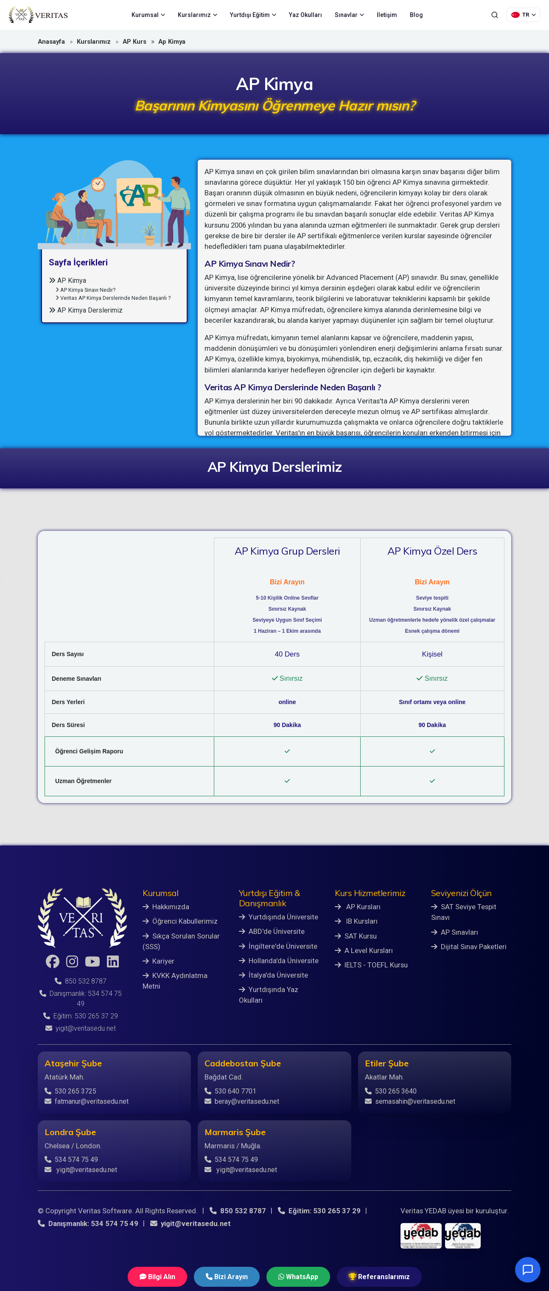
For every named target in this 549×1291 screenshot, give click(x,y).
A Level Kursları (364, 950)
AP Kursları (358, 906)
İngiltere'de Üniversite (278, 946)
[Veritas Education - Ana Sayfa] (38, 15)
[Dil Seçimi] (524, 15)
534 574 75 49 (71, 1160)
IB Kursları (356, 921)
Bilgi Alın (157, 1277)
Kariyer (158, 961)
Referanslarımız (379, 1277)
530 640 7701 (230, 1091)
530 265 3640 (391, 1091)
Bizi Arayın (227, 1277)
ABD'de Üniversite (272, 931)
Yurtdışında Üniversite (278, 917)
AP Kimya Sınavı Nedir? (85, 290)
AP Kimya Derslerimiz (86, 310)
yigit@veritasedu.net (80, 1028)
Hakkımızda (166, 906)
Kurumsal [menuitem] (148, 14)
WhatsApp (298, 1277)
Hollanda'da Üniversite (279, 960)
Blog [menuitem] (416, 14)
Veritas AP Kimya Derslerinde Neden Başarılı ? (113, 298)
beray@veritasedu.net (241, 1101)
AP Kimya (67, 280)
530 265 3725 (70, 1091)
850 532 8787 (80, 981)
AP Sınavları (454, 932)
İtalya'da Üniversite (273, 975)
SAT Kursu (356, 936)
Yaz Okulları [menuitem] (305, 14)
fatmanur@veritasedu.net (87, 1101)
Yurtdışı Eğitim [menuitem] (253, 14)
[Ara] (494, 14)
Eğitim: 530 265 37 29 (80, 1016)
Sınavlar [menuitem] (349, 14)
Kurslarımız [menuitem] (197, 14)
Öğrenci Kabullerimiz (180, 921)
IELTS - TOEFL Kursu (371, 965)
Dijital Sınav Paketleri (469, 946)
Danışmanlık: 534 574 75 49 (88, 1223)
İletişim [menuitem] (387, 14)
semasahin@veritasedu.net (410, 1101)
